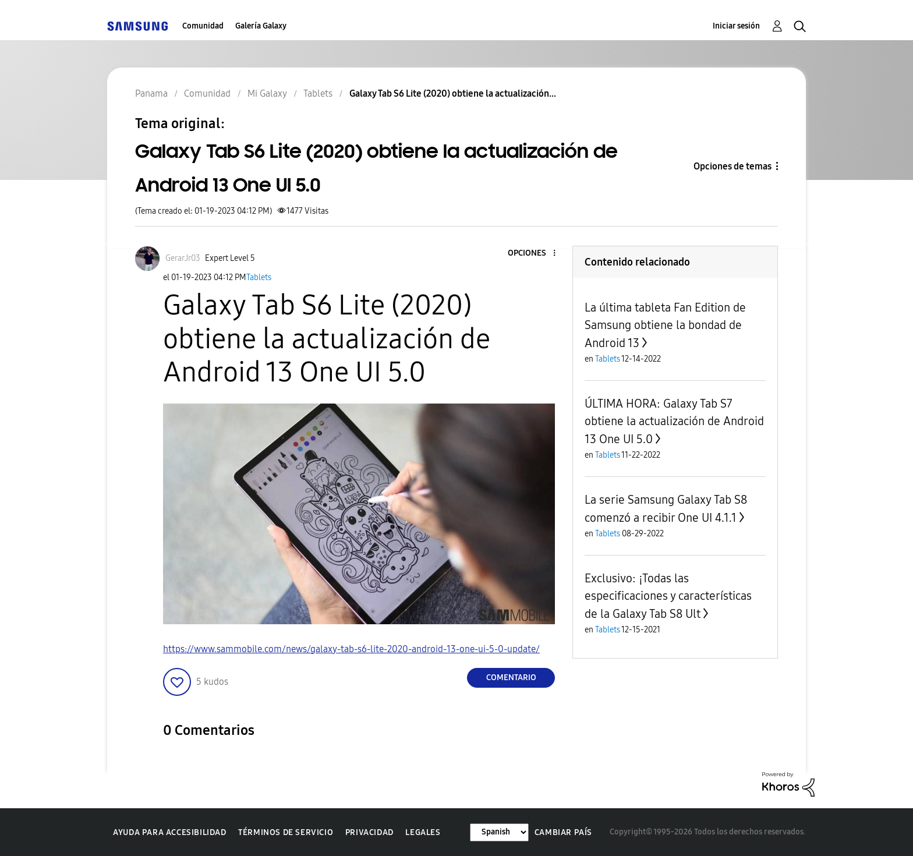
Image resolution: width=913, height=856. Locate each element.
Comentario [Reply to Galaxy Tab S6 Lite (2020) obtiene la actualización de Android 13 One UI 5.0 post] (511, 677)
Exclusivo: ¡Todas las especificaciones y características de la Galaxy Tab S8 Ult (668, 596)
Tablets (258, 277)
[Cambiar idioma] (499, 832)
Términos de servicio (285, 832)
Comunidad (203, 26)
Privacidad (369, 832)
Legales (422, 832)
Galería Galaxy (260, 26)
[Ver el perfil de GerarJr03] (182, 258)
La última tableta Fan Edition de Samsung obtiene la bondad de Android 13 (665, 325)
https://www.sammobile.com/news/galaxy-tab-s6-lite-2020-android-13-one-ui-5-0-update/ (351, 649)
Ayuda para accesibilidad (169, 832)
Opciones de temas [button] (732, 166)
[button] (535, 253)
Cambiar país (563, 832)
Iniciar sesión (736, 26)
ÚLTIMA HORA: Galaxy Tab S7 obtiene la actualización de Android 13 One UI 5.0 (674, 421)
